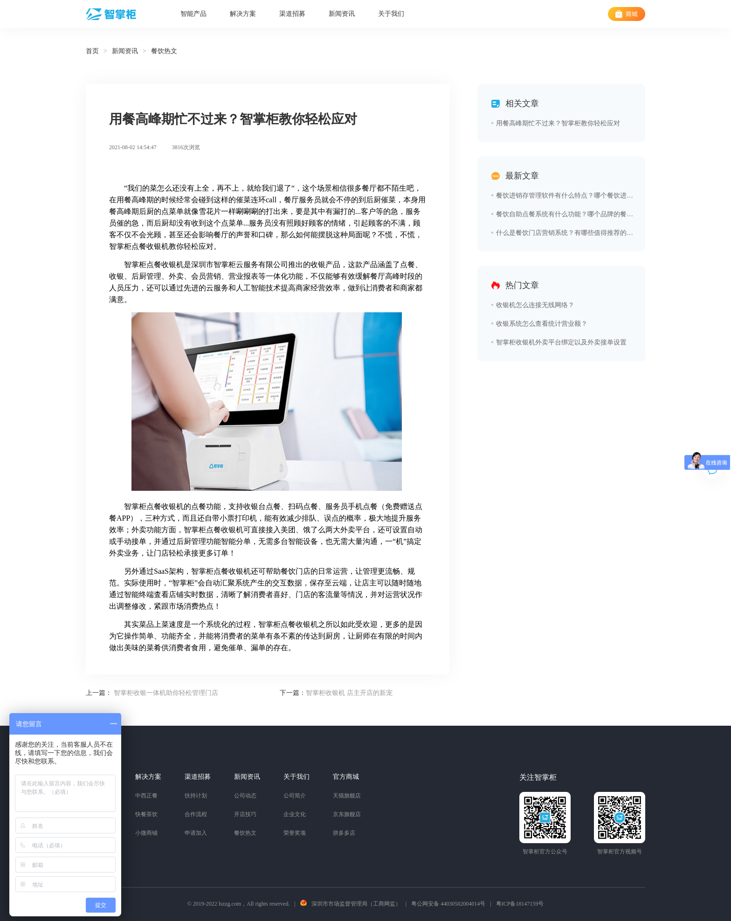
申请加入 (196, 833)
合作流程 (196, 814)
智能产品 (193, 13)
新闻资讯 (342, 13)
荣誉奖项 (294, 833)
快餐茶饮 (146, 814)
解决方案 (243, 13)
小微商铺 (146, 833)
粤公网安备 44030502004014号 (448, 903)
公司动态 (245, 795)
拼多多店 (344, 833)
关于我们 (391, 13)
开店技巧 (245, 814)
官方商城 (346, 776)
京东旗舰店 (347, 814)
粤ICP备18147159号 (520, 903)
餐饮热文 (245, 833)
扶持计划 (196, 795)
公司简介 (294, 795)
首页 (92, 51)
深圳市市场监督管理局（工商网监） (356, 903)
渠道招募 (292, 13)
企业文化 (294, 814)
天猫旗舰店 (347, 795)
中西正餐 (146, 795)
